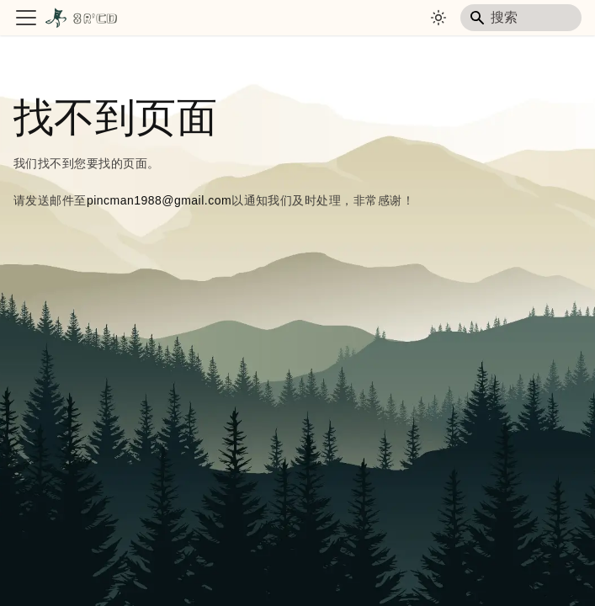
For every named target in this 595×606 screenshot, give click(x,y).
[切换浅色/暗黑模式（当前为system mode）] (438, 17)
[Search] (521, 17)
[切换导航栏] (26, 17)
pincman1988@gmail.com (159, 200)
